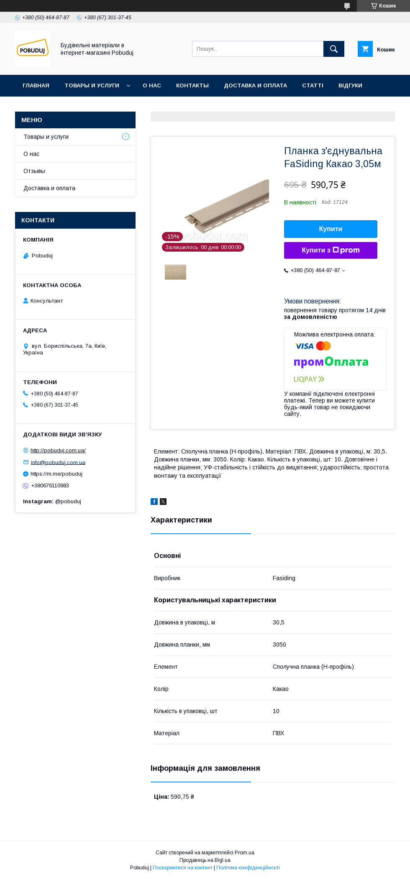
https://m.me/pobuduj (56, 474)
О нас (152, 85)
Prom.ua (244, 853)
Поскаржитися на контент (183, 868)
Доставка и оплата (255, 85)
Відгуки (350, 85)
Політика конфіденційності (248, 868)
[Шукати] (333, 49)
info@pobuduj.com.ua (58, 462)
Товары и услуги (91, 85)
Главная (36, 85)
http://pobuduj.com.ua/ (58, 450)
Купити (331, 228)
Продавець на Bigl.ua (205, 860)
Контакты (192, 85)
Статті (312, 85)
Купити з (330, 250)
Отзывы (34, 171)
